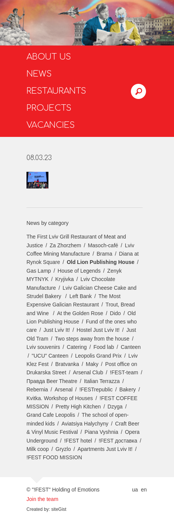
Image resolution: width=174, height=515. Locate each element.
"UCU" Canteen (50, 356)
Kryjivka (64, 279)
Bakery (128, 389)
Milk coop (37, 449)
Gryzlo (63, 449)
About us (48, 56)
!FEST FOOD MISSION (54, 457)
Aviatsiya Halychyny (84, 424)
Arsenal (64, 389)
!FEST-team (124, 372)
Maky (92, 364)
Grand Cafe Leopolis (50, 415)
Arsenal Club (88, 372)
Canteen (131, 347)
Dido (115, 313)
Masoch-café (103, 245)
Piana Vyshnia (101, 432)
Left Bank (80, 296)
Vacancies (50, 125)
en (144, 490)
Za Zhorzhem (65, 245)
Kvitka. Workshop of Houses (59, 398)
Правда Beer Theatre (51, 381)
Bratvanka (67, 364)
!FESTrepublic (96, 389)
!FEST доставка (118, 441)
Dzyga (115, 407)
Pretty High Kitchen (78, 407)
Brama (104, 254)
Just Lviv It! (57, 330)
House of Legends (79, 271)
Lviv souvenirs (43, 347)
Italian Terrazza (102, 381)
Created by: (38, 509)
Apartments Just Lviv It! (105, 449)
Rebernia (37, 389)
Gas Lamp (38, 271)
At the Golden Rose (80, 313)
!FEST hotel (78, 441)
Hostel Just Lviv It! (98, 330)
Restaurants (56, 91)
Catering (77, 347)
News (39, 74)
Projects (48, 108)
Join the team (42, 499)
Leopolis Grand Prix (98, 356)
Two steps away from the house (92, 339)
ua (135, 490)
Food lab (103, 347)
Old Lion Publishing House (100, 262)
